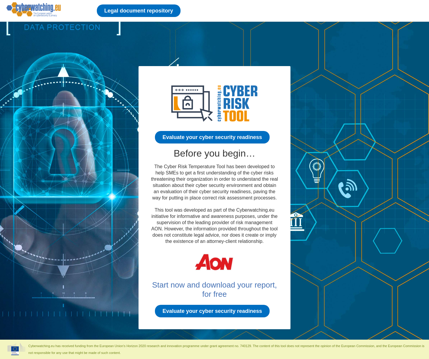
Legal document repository (138, 11)
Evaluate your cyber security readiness (212, 137)
